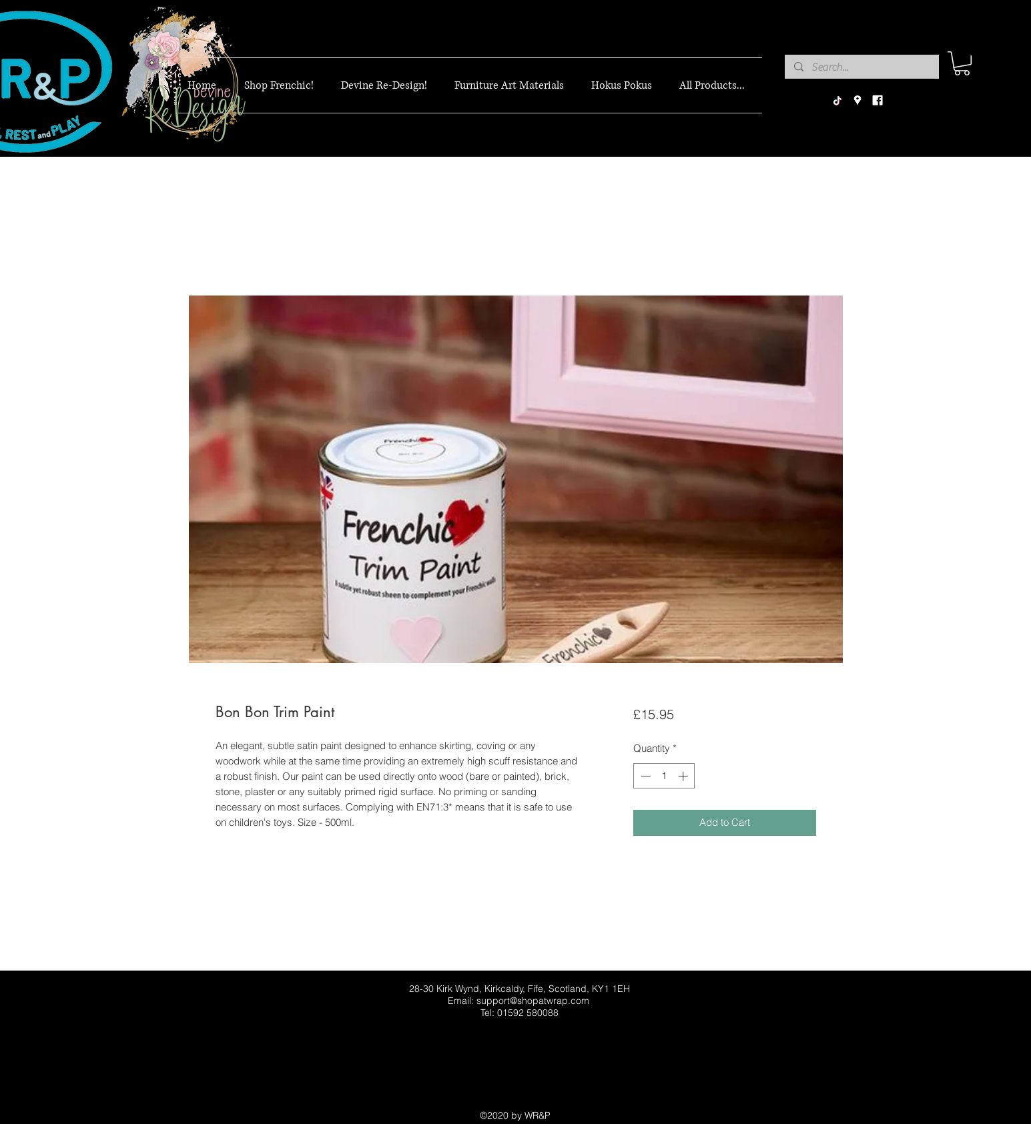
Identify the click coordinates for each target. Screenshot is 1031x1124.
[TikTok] (837, 100)
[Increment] (684, 776)
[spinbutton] (664, 776)
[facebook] (877, 100)
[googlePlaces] (857, 100)
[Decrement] (644, 776)
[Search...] (861, 67)
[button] (962, 63)
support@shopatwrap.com (532, 1001)
